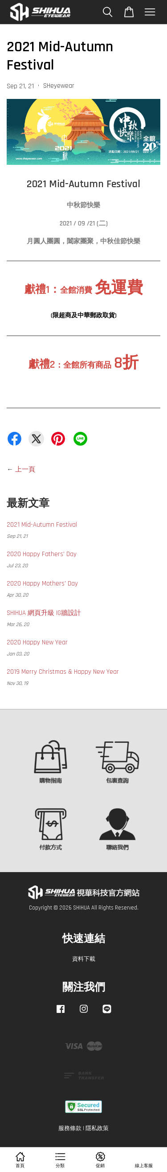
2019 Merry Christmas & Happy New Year (63, 672)
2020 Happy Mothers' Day (42, 583)
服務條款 (69, 1128)
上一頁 (25, 469)
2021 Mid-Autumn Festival (42, 524)
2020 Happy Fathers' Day (42, 554)
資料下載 (83, 959)
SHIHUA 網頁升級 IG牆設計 (44, 613)
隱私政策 (97, 1128)
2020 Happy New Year (37, 642)
